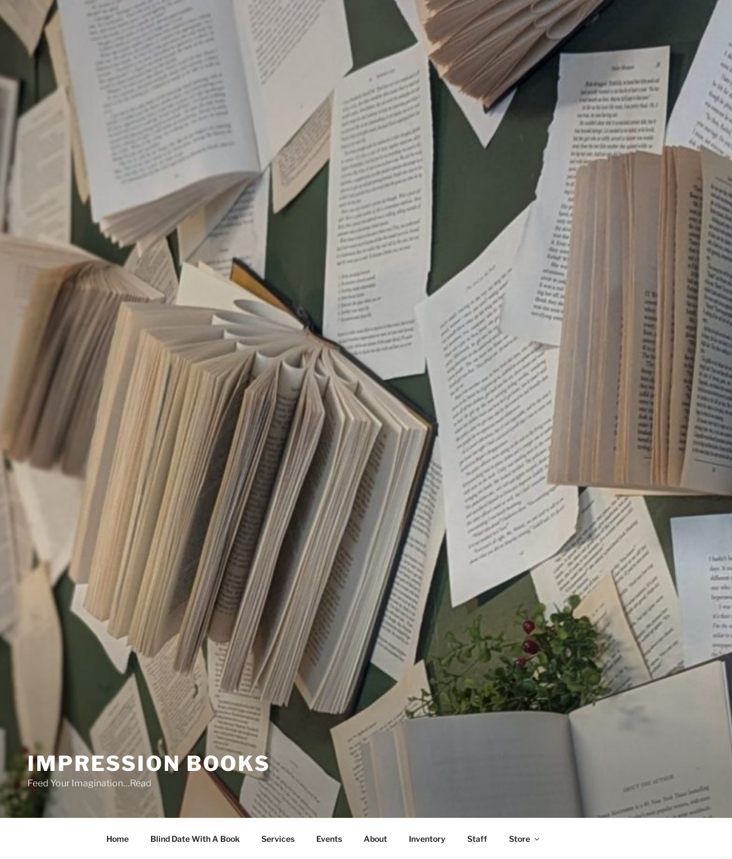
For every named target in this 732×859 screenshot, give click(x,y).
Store (525, 839)
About (375, 839)
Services (278, 839)
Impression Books (148, 763)
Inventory (427, 839)
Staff (477, 839)
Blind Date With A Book (195, 839)
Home (117, 839)
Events (329, 839)
